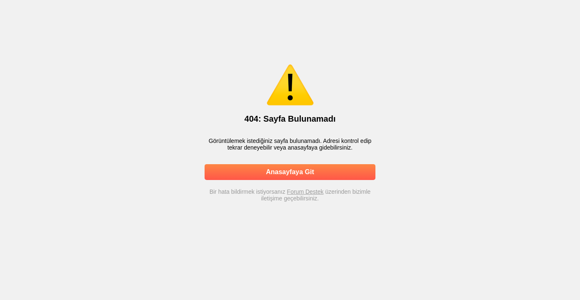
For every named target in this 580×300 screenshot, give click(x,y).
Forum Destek (305, 191)
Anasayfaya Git (290, 171)
